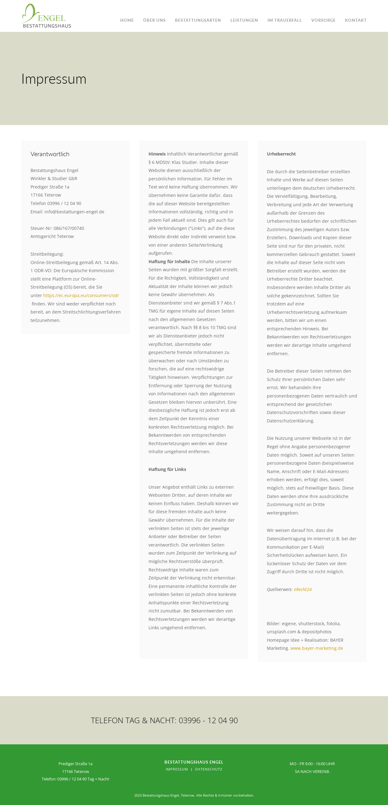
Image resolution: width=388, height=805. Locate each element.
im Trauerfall (284, 20)
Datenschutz (208, 769)
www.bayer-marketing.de (317, 648)
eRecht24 (303, 589)
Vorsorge (323, 20)
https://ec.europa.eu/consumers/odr (81, 295)
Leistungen (244, 20)
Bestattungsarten (198, 20)
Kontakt (356, 20)
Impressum (177, 769)
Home (127, 20)
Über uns (154, 20)
